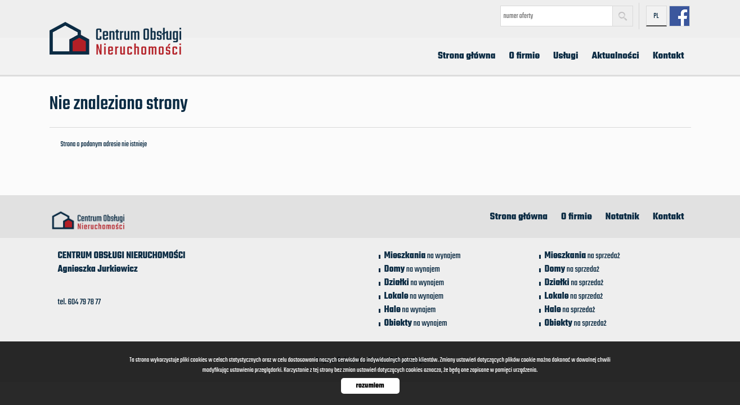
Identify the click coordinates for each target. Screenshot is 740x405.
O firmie (524, 56)
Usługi (565, 56)
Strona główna (467, 56)
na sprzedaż (582, 256)
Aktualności (615, 56)
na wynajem (422, 256)
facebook (679, 16)
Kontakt (668, 56)
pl (656, 16)
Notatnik (622, 217)
